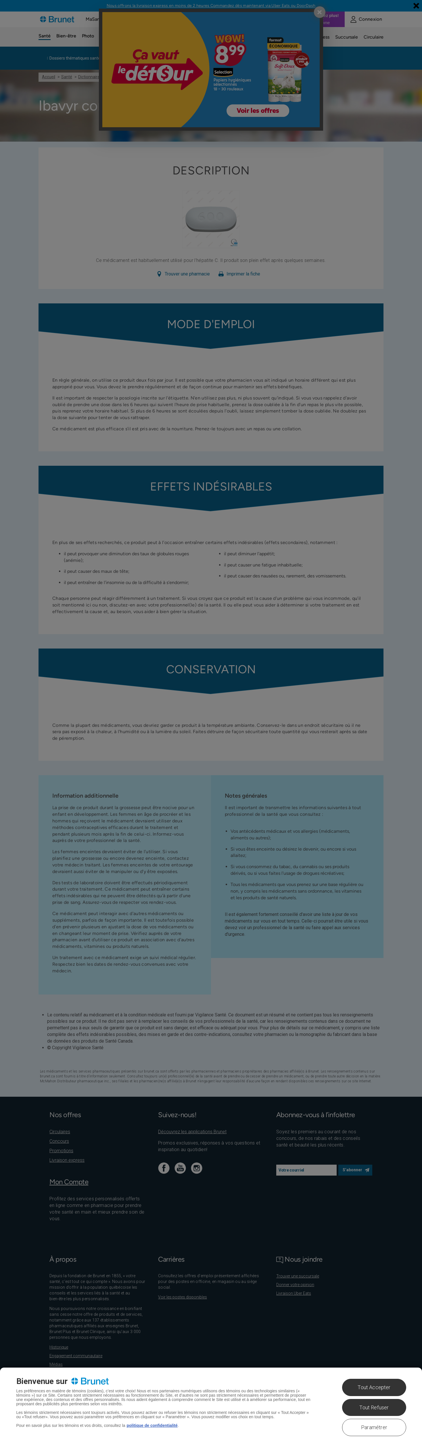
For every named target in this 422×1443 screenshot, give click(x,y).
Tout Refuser (374, 1407)
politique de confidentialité (151, 1425)
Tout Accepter (374, 1387)
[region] (211, 1405)
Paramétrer (374, 1427)
